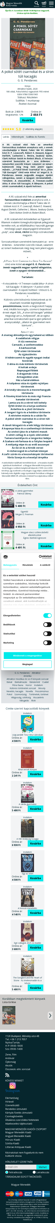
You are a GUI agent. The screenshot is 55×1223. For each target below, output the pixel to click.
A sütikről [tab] (45, 565)
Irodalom (38, 685)
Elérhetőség (12, 1098)
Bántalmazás (21, 682)
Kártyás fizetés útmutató (18, 1112)
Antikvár (10, 1058)
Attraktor (36, 672)
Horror (29, 685)
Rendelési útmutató (16, 1109)
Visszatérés (38, 697)
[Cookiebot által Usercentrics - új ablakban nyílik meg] (39, 557)
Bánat (9, 682)
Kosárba (27, 120)
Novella (29, 691)
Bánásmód (34, 682)
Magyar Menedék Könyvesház (11, 6)
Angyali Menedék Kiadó (18, 1136)
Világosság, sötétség (21, 697)
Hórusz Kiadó (12, 1139)
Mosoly (41, 688)
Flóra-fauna (17, 685)
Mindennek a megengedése (27, 655)
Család (45, 682)
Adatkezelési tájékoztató (18, 1123)
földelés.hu (27, 1219)
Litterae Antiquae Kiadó (18, 1147)
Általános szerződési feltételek (22, 1120)
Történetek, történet (38, 694)
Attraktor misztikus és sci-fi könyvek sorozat (28, 679)
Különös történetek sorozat (23, 688)
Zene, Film (10, 1054)
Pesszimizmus (42, 691)
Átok (33, 700)
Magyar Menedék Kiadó (18, 1132)
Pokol (9, 694)
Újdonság (10, 1061)
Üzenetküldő (12, 1105)
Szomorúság (21, 694)
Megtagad (27, 664)
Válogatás (24, 700)
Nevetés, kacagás (14, 691)
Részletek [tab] (28, 565)
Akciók (8, 1065)
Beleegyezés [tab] (10, 565)
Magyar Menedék (21, 1184)
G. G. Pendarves (22, 672)
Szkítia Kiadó (12, 1143)
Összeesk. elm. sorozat (17, 1069)
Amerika (27, 676)
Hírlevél (9, 1101)
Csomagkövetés (14, 1116)
